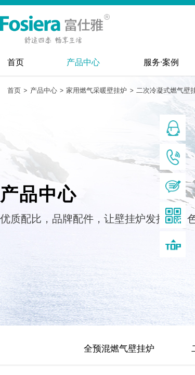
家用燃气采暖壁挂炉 (96, 90)
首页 (15, 62)
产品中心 (83, 62)
